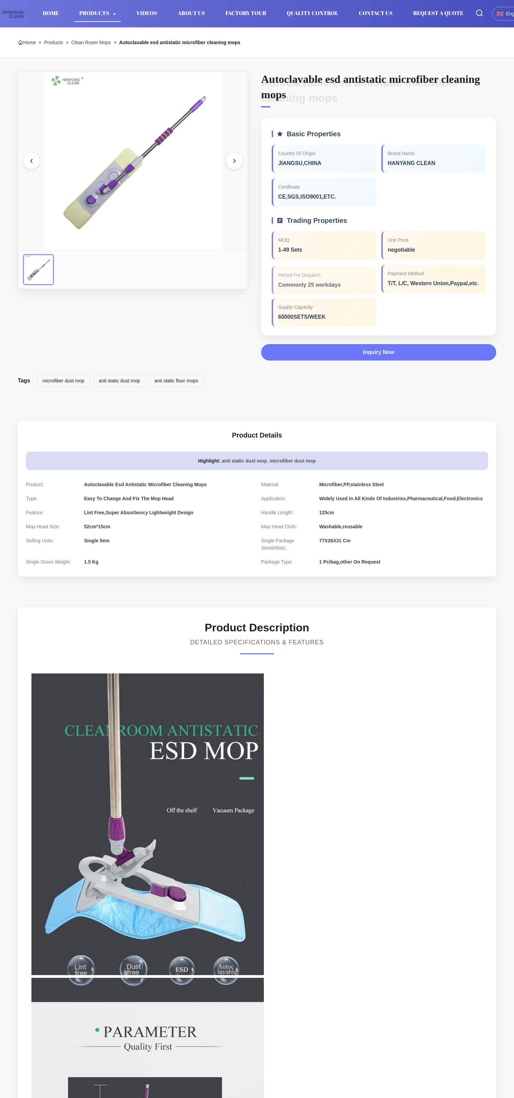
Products (94, 13)
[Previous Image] (31, 161)
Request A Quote (438, 13)
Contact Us (376, 13)
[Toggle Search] (479, 13)
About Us (191, 13)
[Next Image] (234, 161)
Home (51, 13)
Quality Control (312, 13)
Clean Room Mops (91, 42)
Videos (146, 13)
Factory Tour (246, 13)
